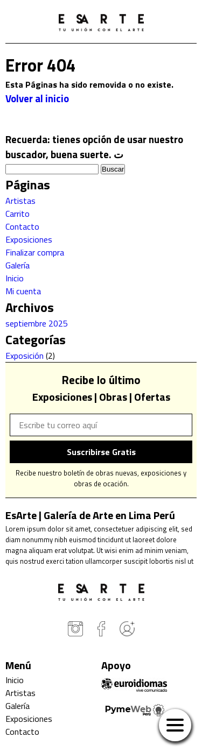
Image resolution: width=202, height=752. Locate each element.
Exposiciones (28, 239)
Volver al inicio (37, 98)
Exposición (24, 355)
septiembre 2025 (36, 323)
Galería (17, 265)
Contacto (22, 226)
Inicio (14, 278)
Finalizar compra (34, 252)
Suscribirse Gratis (101, 451)
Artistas (20, 200)
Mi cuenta (23, 291)
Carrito (17, 213)
